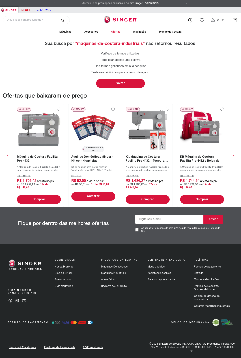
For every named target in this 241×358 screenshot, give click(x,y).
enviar (213, 219)
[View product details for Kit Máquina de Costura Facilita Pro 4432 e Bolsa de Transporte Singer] (202, 155)
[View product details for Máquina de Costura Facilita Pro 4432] (39, 155)
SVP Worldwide (64, 286)
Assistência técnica (159, 273)
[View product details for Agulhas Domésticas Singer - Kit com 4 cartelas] (93, 155)
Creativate (44, 10)
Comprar (39, 199)
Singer (9, 8)
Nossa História (64, 267)
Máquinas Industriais (113, 273)
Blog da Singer (63, 273)
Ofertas (115, 31)
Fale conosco (63, 280)
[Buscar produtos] (62, 20)
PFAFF (25, 10)
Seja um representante (161, 280)
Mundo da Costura (170, 31)
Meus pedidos (156, 267)
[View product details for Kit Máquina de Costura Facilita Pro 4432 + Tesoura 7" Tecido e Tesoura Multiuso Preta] (148, 155)
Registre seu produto (114, 286)
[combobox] (36, 20)
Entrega (198, 273)
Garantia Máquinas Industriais (212, 306)
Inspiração (139, 31)
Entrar (220, 20)
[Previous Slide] (54, 3)
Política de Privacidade (187, 228)
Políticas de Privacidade (59, 347)
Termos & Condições (22, 347)
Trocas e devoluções (206, 280)
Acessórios (91, 31)
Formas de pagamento (207, 267)
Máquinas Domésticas (114, 267)
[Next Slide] (186, 3)
